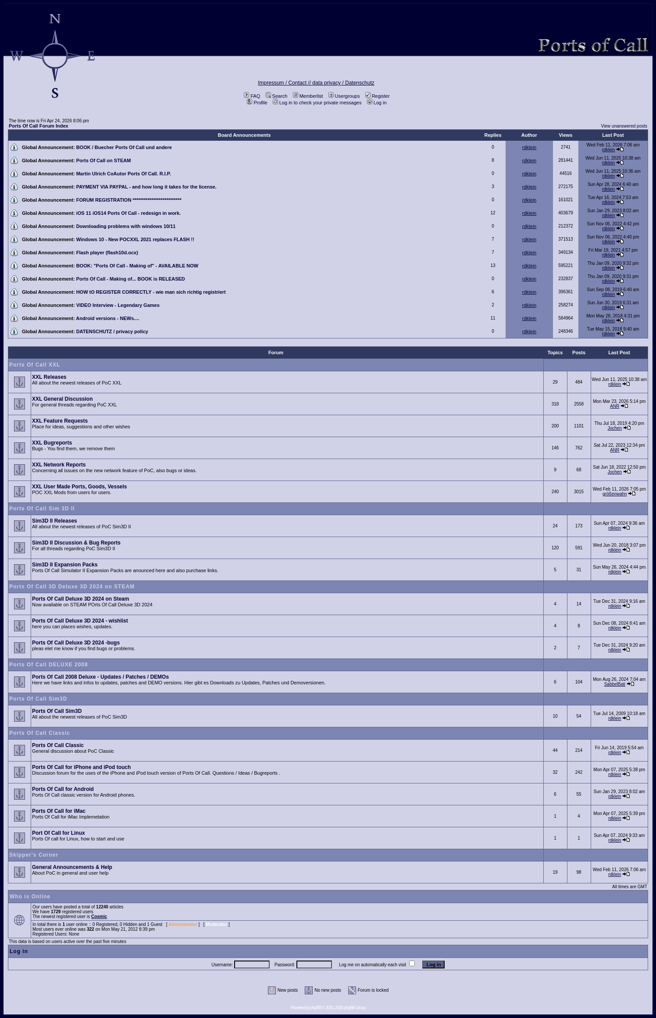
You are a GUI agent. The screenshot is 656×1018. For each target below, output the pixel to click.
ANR (614, 406)
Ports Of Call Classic (39, 733)
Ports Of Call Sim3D (38, 699)
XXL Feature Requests (60, 421)
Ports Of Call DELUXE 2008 (48, 665)
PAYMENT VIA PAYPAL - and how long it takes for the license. (146, 186)
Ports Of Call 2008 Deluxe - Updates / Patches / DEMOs (100, 677)
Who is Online (30, 896)
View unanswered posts (624, 126)
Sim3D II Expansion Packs (64, 565)
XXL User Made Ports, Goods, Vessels (79, 487)
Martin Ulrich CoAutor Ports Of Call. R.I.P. (123, 173)
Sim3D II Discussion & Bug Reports (76, 543)
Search (277, 96)
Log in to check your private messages (317, 102)
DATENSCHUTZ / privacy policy (112, 331)
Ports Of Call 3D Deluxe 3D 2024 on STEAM (72, 587)
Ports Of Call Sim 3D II (42, 508)
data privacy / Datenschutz (343, 83)
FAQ (252, 96)
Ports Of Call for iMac (59, 811)
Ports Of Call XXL (34, 365)
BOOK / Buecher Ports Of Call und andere (124, 147)
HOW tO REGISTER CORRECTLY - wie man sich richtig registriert (151, 292)
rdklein (529, 147)
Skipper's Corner (33, 855)
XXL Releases (49, 377)
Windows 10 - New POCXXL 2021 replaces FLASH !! (135, 239)
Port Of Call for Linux (58, 833)
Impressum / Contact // (285, 83)
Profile (257, 102)
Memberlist (308, 96)
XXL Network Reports (59, 465)
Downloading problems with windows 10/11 (126, 226)
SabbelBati (614, 684)
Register (377, 96)
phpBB (315, 1007)
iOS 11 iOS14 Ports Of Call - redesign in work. (128, 213)
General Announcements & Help (72, 867)
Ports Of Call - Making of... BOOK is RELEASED (130, 278)
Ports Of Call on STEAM (103, 160)
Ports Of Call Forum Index (38, 125)
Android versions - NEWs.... (107, 318)
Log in (377, 102)
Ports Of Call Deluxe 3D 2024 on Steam (80, 599)
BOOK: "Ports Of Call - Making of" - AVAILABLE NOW (137, 265)
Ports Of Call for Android (63, 789)
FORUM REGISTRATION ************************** (129, 200)
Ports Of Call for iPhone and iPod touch (81, 767)
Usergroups (344, 96)
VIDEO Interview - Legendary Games (118, 305)
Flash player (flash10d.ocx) (107, 252)
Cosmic (99, 916)
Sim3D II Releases (54, 521)
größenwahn (615, 493)
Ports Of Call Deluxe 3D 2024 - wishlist (80, 621)
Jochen (615, 428)
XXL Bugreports (52, 443)
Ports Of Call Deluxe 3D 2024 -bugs (76, 643)
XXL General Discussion (62, 399)
